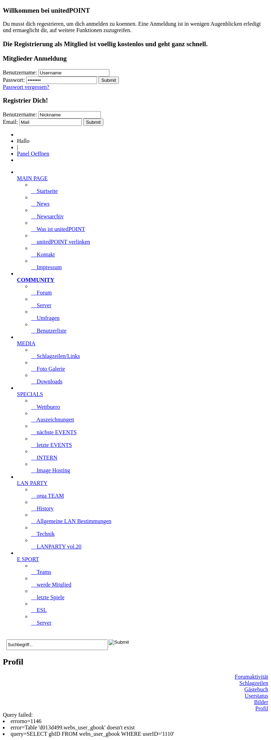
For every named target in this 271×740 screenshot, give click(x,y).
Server (41, 305)
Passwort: (14, 80)
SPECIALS (30, 394)
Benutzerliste (48, 331)
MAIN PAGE (32, 178)
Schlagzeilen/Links (55, 356)
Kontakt (43, 254)
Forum (41, 293)
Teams (41, 572)
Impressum (46, 267)
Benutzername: (20, 72)
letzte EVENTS (51, 445)
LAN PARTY (32, 483)
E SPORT (28, 559)
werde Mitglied (51, 585)
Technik (43, 534)
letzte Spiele (48, 597)
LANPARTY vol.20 (56, 547)
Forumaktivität (251, 677)
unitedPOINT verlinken (60, 242)
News (40, 204)
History (42, 508)
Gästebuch (256, 689)
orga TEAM (47, 496)
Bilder (261, 702)
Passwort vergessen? (26, 87)
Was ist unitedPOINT (58, 229)
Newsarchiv (47, 216)
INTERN (44, 458)
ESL (39, 610)
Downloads (46, 381)
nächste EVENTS (54, 432)
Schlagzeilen (253, 683)
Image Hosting (50, 470)
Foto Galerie (48, 369)
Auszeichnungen (52, 420)
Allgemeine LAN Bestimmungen (71, 521)
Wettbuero (45, 407)
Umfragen (45, 318)
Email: (10, 122)
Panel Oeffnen (33, 154)
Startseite (44, 191)
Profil (261, 708)
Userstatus (256, 696)
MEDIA (26, 343)
